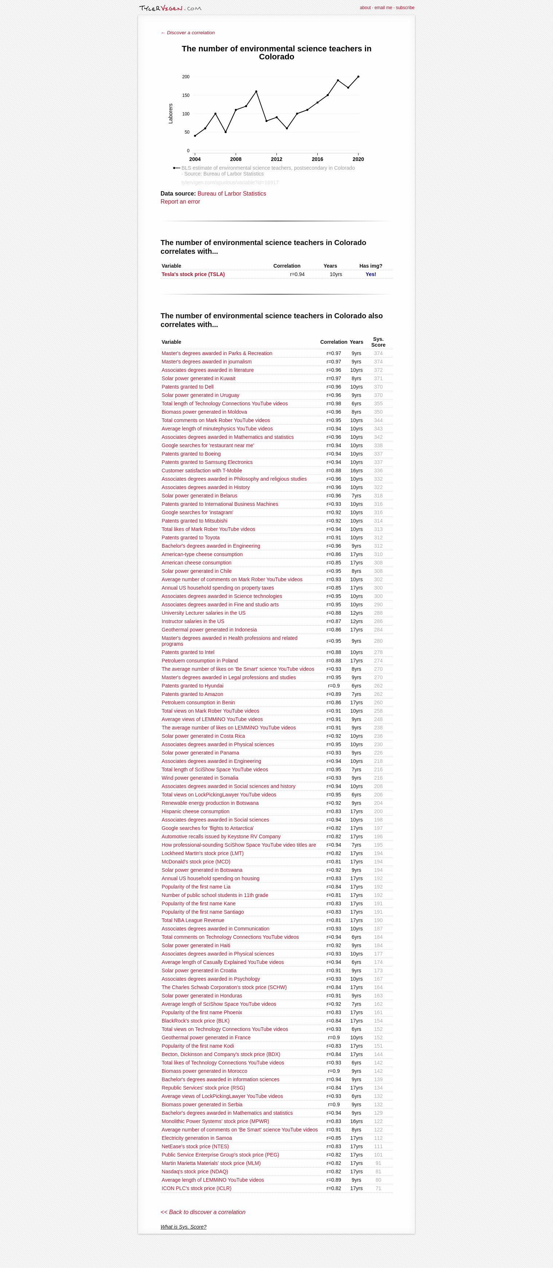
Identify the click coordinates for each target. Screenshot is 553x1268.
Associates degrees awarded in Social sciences (215, 820)
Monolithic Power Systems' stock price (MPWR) (215, 1121)
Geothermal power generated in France (206, 1037)
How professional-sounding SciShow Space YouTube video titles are (239, 845)
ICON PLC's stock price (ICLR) (197, 1188)
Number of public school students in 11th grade (215, 895)
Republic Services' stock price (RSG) (203, 1088)
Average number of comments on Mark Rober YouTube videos (232, 579)
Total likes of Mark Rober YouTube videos (208, 529)
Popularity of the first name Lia (196, 887)
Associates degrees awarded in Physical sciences (218, 744)
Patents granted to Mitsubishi (195, 521)
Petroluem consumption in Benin (198, 702)
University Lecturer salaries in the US (204, 613)
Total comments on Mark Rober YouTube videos (216, 420)
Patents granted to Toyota (191, 537)
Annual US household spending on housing (211, 878)
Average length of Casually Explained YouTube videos (223, 962)
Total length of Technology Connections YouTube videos (225, 403)
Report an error (180, 201)
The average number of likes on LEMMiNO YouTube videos (229, 728)
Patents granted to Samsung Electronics (207, 462)
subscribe (405, 7)
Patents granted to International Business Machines (220, 504)
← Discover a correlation (188, 32)
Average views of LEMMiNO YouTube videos (212, 719)
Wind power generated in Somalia (200, 778)
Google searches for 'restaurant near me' (208, 445)
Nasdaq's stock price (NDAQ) (195, 1171)
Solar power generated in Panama (200, 753)
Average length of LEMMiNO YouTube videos (213, 1180)
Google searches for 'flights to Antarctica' (208, 828)
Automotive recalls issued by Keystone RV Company (221, 836)
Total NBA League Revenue (193, 920)
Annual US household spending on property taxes (218, 588)
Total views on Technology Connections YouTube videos (225, 1029)
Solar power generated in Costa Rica (203, 736)
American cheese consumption (196, 563)
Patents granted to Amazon (192, 694)
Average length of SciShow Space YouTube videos (219, 1004)
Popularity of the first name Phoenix (202, 1012)
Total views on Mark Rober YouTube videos (210, 711)
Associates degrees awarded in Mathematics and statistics (228, 437)
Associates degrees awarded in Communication (216, 929)
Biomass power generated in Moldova (204, 412)
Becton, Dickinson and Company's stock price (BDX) (221, 1054)
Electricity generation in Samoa (197, 1138)
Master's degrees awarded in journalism (207, 362)
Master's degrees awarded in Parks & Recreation (217, 353)
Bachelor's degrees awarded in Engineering (211, 546)
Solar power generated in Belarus (200, 496)
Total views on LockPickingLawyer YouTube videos (219, 795)
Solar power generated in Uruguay (200, 395)
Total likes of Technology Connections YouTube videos (223, 1063)
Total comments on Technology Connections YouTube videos (230, 937)
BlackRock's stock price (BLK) (196, 1021)
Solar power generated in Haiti (196, 945)
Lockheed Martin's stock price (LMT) (203, 853)
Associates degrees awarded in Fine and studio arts (220, 604)
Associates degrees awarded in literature (208, 370)
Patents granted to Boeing (191, 454)
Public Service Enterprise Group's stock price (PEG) (220, 1155)
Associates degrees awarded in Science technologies (222, 596)
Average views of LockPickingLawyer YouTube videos (222, 1096)
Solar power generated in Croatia (199, 970)
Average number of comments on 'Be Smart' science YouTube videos (240, 1130)
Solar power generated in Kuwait (198, 378)
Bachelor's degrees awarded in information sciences (220, 1079)
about (365, 7)
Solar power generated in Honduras (202, 996)
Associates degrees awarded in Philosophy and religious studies (234, 479)
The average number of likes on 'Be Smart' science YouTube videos (238, 669)
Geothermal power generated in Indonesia (209, 630)
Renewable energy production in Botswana (210, 803)
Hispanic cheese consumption (196, 811)
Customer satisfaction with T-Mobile (202, 470)
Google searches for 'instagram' (198, 512)
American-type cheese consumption (202, 554)
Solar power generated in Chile (197, 571)
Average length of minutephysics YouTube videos (217, 429)
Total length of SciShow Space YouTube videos (215, 769)
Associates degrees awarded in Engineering (211, 761)
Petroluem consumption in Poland (200, 660)
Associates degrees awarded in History (206, 487)
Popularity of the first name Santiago (203, 912)
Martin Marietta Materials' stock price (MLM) (211, 1163)
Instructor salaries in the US (193, 621)
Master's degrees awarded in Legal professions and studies (229, 677)
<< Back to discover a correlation (203, 1212)
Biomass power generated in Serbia (202, 1104)
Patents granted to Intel (188, 652)
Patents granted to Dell (187, 387)
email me (383, 7)
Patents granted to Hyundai (193, 686)
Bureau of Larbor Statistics (231, 193)
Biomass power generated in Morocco (204, 1071)
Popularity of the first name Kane (199, 903)
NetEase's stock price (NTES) (195, 1146)
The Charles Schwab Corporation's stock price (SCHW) (224, 987)
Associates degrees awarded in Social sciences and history (228, 786)
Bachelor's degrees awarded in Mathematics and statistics (227, 1113)
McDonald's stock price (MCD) (196, 862)
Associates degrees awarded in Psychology (211, 979)
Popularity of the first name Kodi (198, 1046)
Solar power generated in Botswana (202, 870)
